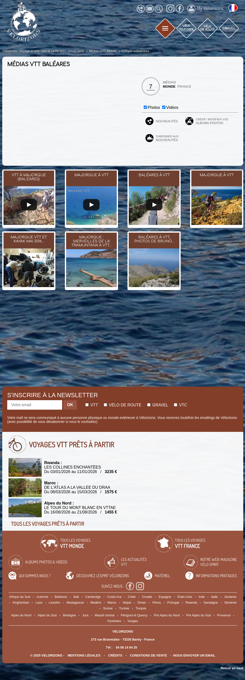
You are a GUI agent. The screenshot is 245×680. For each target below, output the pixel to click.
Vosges (132, 621)
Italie (214, 597)
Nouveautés (167, 121)
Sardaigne (211, 602)
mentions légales (84, 655)
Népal (127, 602)
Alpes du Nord (21, 615)
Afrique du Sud (19, 597)
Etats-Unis (184, 597)
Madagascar (75, 602)
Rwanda (191, 602)
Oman (141, 602)
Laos (39, 602)
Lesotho (54, 602)
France (184, 86)
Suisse (108, 608)
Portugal (173, 602)
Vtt (91, 405)
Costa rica (114, 597)
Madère (95, 602)
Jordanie (230, 597)
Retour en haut (232, 668)
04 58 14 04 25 (126, 647)
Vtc (180, 405)
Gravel (157, 405)
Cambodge (93, 597)
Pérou (156, 602)
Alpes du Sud (47, 615)
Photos (154, 107)
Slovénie (230, 602)
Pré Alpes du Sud (198, 615)
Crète (131, 597)
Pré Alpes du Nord (167, 615)
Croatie (147, 597)
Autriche (42, 597)
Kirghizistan (21, 602)
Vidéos (172, 107)
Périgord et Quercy (134, 615)
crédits (115, 655)
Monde (169, 86)
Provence (224, 615)
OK (70, 405)
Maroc (112, 602)
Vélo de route (122, 405)
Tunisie (124, 608)
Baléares (61, 597)
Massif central (105, 615)
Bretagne (69, 615)
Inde (202, 597)
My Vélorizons (205, 9)
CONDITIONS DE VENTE (148, 655)
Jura (85, 615)
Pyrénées (114, 621)
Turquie (140, 608)
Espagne (164, 597)
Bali (76, 597)
